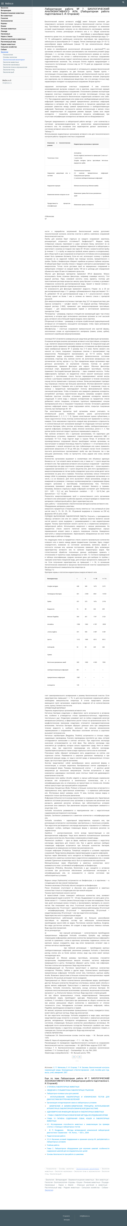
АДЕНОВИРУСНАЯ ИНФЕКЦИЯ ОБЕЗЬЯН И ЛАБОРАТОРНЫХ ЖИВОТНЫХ (76, 1112)
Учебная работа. (54, 1145)
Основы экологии (10, 57)
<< (75, 1056)
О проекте (66, 1216)
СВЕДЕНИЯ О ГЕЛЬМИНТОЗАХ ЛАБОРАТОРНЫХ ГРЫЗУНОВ (71, 1090)
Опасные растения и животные (13, 39)
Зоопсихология (7, 21)
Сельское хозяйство (9, 47)
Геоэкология (8, 55)
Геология (4, 18)
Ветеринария (6, 10)
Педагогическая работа (57, 1136)
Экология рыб (8, 72)
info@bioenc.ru (7, 83)
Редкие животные (8, 44)
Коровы (4, 23)
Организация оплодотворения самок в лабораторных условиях (73, 1103)
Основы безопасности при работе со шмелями (66, 1154)
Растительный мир (8, 42)
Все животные (6, 16)
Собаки (4, 49)
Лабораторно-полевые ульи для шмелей (64, 1093)
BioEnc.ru (9, 3)
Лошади (4, 31)
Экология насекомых (11, 65)
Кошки (3, 26)
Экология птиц (9, 70)
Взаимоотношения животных (12, 13)
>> (81, 1056)
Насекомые (5, 34)
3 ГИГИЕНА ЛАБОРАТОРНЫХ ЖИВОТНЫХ (64, 1087)
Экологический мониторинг (14, 60)
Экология (4, 52)
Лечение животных (8, 29)
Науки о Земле (6, 36)
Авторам (67, 1220)
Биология (4, 8)
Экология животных (11, 62)
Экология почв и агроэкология (15, 67)
